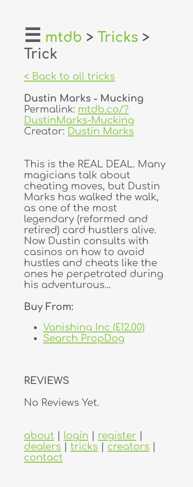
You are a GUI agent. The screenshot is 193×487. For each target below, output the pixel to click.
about (39, 435)
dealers (42, 446)
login (76, 435)
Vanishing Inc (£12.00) (94, 327)
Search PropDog (84, 338)
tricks (84, 446)
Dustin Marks (100, 131)
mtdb (63, 37)
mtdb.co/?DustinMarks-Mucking (79, 115)
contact (43, 457)
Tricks (117, 37)
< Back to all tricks (69, 76)
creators (128, 446)
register (117, 435)
